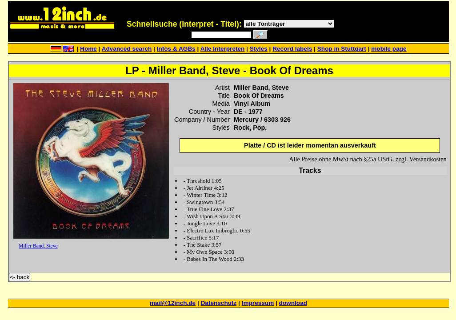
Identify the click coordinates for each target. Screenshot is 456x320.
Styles (259, 48)
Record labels (292, 48)
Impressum (258, 303)
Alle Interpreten (222, 48)
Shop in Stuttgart (341, 48)
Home (88, 48)
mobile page (388, 48)
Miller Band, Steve (38, 245)
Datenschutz (219, 303)
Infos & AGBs (176, 48)
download (293, 303)
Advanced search (127, 48)
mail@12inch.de (173, 303)
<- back (19, 277)
